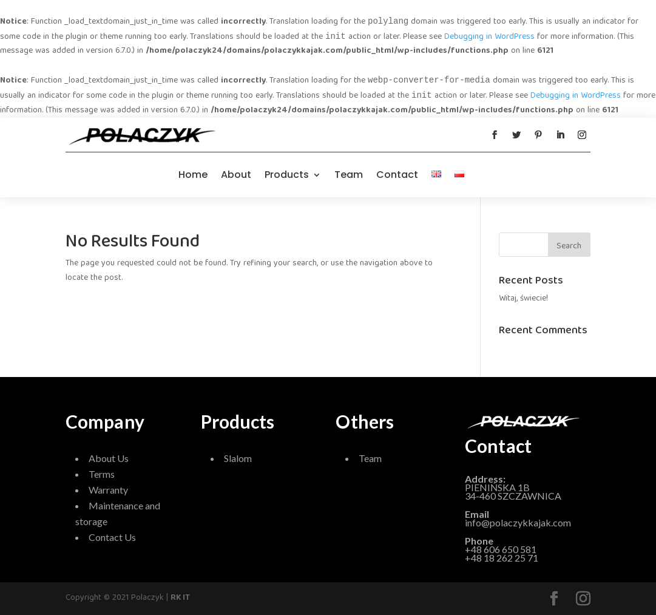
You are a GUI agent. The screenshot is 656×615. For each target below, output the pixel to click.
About (236, 175)
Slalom (238, 458)
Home (193, 175)
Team (348, 175)
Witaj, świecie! (523, 298)
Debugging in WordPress (489, 37)
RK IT (180, 598)
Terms (102, 474)
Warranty (108, 489)
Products (287, 175)
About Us (109, 458)
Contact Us (112, 537)
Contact (397, 175)
